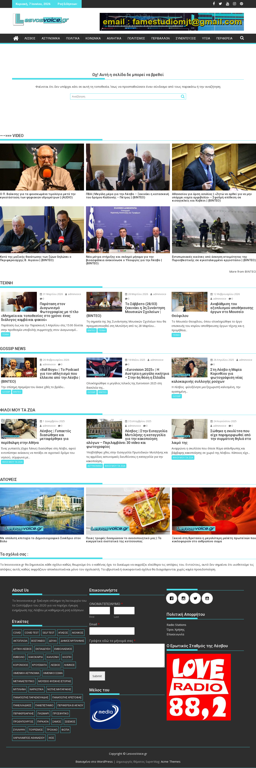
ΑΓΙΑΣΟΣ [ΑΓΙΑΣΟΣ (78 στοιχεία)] (63, 632)
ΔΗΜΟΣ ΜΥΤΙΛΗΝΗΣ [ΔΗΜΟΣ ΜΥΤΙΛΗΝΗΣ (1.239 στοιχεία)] (72, 640)
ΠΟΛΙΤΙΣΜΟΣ (136, 38)
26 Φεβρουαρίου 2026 (54, 360)
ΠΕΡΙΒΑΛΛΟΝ (160, 38)
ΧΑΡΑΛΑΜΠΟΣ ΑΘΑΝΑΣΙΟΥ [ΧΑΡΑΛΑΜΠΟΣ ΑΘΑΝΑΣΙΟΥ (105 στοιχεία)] (29, 737)
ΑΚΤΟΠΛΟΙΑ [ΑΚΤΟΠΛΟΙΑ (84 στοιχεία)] (20, 640)
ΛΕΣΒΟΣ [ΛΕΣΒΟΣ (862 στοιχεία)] (55, 665)
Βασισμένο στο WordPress (94, 761)
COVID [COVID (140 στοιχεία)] (17, 632)
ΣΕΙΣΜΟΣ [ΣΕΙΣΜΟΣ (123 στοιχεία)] (70, 721)
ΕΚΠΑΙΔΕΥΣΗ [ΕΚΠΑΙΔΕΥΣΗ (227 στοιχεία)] (43, 649)
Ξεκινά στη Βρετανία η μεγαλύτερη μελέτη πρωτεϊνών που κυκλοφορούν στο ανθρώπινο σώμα (214, 540)
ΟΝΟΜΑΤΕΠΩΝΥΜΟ (106, 604)
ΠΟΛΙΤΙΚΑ (72, 38)
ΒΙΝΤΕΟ (92, 330)
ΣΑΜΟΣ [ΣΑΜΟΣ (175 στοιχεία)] (57, 721)
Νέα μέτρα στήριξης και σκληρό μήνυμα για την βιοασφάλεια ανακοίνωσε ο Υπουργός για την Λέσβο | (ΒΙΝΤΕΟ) (124, 260)
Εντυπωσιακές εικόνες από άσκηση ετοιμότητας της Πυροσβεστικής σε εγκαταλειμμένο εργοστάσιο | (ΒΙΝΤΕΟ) (214, 258)
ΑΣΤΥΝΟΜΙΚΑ (51, 38)
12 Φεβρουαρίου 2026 (225, 294)
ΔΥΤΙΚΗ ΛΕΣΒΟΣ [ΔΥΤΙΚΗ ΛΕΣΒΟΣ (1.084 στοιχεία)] (22, 649)
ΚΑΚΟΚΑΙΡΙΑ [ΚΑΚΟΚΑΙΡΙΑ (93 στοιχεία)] (36, 657)
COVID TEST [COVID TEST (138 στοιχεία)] (32, 632)
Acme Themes (171, 761)
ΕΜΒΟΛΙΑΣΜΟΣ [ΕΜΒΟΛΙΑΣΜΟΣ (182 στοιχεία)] (63, 649)
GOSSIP (6, 391)
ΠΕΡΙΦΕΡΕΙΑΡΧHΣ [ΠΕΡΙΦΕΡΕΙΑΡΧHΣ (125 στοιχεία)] (23, 713)
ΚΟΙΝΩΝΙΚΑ (93, 38)
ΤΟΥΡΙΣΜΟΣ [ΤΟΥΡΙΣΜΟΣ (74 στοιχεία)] (36, 729)
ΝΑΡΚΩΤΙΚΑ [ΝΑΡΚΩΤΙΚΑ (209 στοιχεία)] (36, 689)
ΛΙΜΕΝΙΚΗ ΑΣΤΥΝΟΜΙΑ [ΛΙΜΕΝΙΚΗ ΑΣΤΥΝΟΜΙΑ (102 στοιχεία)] (26, 673)
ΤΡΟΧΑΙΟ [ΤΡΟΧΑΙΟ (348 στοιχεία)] (52, 729)
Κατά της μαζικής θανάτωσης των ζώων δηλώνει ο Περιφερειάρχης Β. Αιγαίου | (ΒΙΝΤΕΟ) (35, 258)
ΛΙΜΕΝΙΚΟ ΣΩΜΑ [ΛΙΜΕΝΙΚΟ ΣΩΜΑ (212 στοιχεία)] (53, 673)
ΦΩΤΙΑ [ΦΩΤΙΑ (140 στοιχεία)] (65, 729)
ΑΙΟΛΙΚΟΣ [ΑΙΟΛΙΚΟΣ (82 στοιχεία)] (77, 632)
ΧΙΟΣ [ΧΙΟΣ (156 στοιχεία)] (51, 737)
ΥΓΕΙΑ (206, 38)
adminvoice (73, 294)
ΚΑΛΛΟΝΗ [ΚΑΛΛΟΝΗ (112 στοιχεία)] (53, 657)
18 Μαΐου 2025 (135, 360)
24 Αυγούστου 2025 (223, 421)
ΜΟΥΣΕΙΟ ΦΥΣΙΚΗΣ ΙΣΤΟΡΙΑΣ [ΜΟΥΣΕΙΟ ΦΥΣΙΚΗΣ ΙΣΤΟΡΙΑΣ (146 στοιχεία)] (54, 681)
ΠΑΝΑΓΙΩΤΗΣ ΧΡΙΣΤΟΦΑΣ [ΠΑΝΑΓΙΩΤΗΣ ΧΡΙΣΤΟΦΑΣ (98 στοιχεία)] (67, 697)
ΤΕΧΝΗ (5, 334)
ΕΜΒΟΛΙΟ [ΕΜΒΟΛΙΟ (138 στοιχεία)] (19, 657)
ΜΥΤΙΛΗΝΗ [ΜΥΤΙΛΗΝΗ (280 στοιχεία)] (19, 689)
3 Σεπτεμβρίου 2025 (138, 421)
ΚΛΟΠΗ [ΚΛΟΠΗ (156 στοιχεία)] (67, 657)
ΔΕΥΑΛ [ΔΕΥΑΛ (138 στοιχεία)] (53, 640)
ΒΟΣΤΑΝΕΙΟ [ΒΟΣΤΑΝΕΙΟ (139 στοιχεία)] (38, 640)
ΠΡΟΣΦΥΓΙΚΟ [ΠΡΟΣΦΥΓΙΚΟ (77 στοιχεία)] (61, 713)
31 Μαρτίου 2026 (51, 294)
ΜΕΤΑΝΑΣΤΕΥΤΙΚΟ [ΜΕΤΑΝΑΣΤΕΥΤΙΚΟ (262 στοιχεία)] (23, 681)
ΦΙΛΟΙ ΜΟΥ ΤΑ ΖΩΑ (12, 461)
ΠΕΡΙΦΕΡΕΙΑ (224, 38)
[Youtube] (208, 598)
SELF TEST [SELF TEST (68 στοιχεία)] (48, 632)
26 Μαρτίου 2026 (136, 294)
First (91, 617)
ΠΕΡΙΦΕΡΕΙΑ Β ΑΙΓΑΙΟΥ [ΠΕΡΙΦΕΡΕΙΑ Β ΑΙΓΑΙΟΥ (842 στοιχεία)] (70, 705)
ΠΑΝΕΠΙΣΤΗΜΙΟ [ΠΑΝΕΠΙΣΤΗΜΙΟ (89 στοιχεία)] (44, 705)
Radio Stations (176, 625)
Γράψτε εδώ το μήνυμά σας (112, 641)
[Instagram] (184, 598)
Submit (97, 676)
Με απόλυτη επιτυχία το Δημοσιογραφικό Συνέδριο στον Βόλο (40, 540)
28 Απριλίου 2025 (222, 360)
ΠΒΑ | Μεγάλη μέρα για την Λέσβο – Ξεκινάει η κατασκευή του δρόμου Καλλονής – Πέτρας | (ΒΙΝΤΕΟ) (127, 195)
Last (116, 617)
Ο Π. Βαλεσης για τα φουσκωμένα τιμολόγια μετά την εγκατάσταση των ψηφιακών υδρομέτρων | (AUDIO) (37, 195)
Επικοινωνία (175, 634)
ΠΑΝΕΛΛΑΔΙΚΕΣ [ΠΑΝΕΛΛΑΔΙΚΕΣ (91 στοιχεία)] (22, 705)
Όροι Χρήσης (176, 629)
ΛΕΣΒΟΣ (29, 38)
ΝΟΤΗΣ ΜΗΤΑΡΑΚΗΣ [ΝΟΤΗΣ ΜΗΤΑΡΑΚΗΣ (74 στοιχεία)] (59, 689)
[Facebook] (173, 598)
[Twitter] (196, 598)
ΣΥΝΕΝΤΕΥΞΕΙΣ (186, 38)
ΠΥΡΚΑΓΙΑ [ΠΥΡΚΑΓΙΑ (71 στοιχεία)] (43, 721)
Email (94, 624)
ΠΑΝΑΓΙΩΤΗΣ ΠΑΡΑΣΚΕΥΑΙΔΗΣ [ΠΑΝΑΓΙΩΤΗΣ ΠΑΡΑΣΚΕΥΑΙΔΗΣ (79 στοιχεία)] (30, 697)
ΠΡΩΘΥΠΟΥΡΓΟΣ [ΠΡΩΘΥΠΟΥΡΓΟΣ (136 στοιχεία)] (23, 721)
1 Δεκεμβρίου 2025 (52, 421)
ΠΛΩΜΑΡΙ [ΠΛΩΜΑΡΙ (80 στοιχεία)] (43, 713)
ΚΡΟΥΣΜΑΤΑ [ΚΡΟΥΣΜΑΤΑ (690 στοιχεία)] (39, 665)
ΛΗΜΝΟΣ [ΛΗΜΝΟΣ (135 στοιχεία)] (69, 665)
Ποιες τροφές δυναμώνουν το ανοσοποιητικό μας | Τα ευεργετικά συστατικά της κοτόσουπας (123, 540)
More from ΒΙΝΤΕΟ (242, 271)
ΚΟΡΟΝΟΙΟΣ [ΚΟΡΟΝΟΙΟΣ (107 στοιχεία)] (20, 665)
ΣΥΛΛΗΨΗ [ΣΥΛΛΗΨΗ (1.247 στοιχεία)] (19, 729)
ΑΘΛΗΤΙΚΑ (114, 38)
